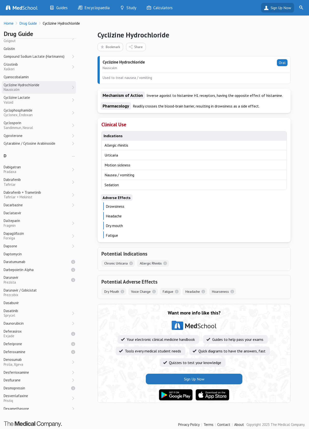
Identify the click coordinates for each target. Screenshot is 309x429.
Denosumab (37, 362)
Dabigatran (37, 169)
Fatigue (168, 291)
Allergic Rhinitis (151, 263)
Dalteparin (37, 223)
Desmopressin (14, 388)
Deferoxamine (14, 352)
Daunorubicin (14, 323)
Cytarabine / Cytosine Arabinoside (29, 143)
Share (135, 46)
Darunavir (37, 280)
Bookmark (110, 46)
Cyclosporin (37, 125)
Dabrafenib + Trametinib (37, 195)
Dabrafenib (37, 182)
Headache (192, 291)
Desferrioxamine (16, 372)
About (239, 424)
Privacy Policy (189, 424)
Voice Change (141, 291)
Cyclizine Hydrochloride (37, 87)
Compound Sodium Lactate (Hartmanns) (34, 56)
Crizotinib (37, 67)
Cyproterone (13, 135)
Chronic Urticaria (116, 263)
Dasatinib (37, 313)
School (25, 7)
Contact (223, 424)
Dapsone (10, 246)
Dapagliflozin (37, 236)
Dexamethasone (16, 408)
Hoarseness (220, 291)
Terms (208, 424)
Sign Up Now (281, 7)
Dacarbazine (13, 205)
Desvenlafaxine (37, 398)
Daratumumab (14, 261)
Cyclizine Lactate (37, 100)
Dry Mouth (111, 291)
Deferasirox (37, 333)
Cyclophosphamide (37, 112)
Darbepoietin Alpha (19, 269)
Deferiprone (13, 344)
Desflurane (12, 380)
